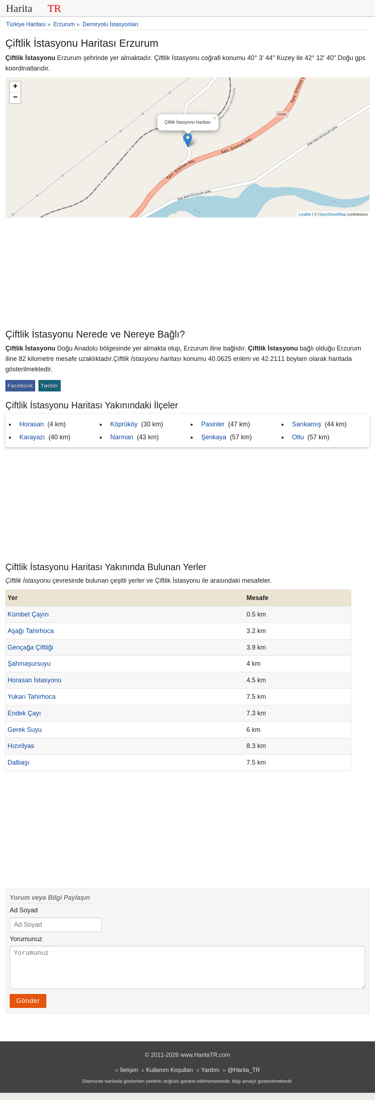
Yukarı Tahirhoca (32, 696)
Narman (121, 437)
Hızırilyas (21, 746)
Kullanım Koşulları (169, 1077)
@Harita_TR (244, 1077)
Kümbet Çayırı (28, 614)
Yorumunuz (26, 939)
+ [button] (15, 87)
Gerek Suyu (25, 729)
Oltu (298, 437)
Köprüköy (124, 424)
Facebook (20, 386)
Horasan (31, 424)
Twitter (49, 386)
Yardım (210, 1077)
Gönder (28, 1008)
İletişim (129, 1077)
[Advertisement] (187, 271)
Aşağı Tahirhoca (31, 630)
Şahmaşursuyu (29, 663)
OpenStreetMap (332, 214)
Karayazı (32, 437)
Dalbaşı (18, 762)
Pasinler (212, 424)
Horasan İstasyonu (34, 680)
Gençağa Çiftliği (30, 647)
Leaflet (305, 214)
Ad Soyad (24, 910)
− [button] (15, 97)
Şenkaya (213, 437)
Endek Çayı (24, 713)
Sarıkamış (306, 424)
